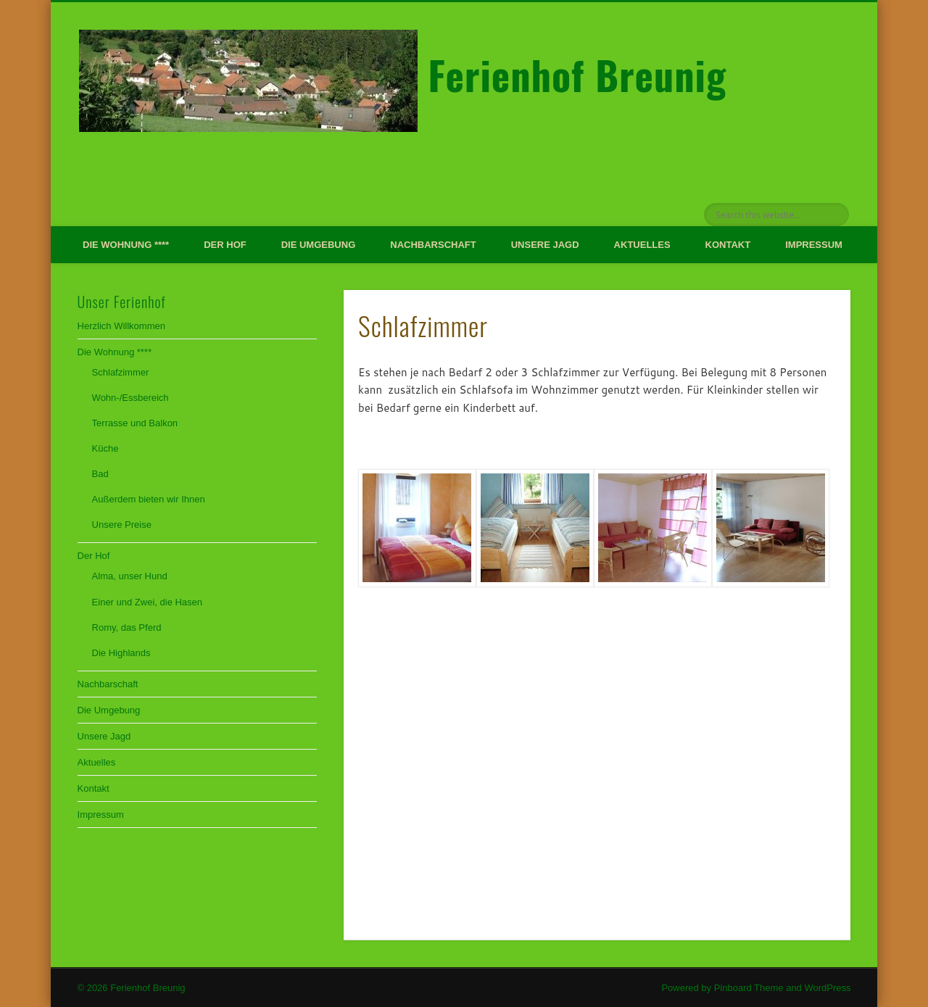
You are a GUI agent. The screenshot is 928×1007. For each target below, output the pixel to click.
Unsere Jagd (545, 244)
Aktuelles (642, 244)
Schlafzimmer (120, 372)
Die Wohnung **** (126, 244)
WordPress (827, 987)
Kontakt (728, 244)
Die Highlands (121, 652)
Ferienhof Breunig (577, 75)
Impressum (813, 244)
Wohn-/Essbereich (130, 397)
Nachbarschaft (433, 244)
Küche (105, 448)
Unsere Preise (122, 524)
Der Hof (225, 244)
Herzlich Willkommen (121, 325)
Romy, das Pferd (127, 627)
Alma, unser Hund (129, 576)
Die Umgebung (318, 244)
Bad (100, 473)
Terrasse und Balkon (135, 423)
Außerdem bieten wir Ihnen (148, 499)
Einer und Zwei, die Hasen (147, 602)
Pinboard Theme (749, 987)
